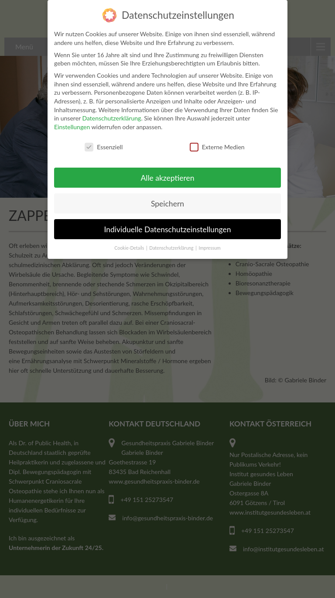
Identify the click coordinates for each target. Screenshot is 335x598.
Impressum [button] (210, 248)
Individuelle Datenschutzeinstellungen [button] (167, 229)
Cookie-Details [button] (129, 248)
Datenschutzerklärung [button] (172, 248)
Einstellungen (72, 127)
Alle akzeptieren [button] (167, 177)
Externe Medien (217, 147)
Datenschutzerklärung (111, 118)
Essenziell (104, 147)
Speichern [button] (167, 203)
